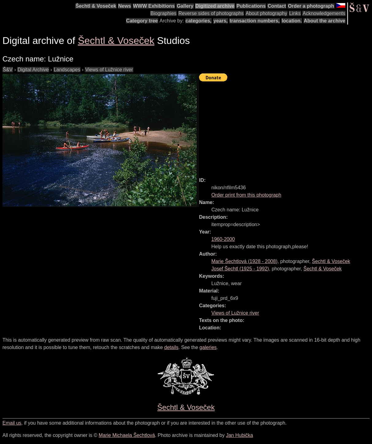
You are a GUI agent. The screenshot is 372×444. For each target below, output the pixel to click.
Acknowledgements (324, 13)
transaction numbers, (254, 20)
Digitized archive (214, 6)
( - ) (244, 261)
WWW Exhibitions (154, 6)
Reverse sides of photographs (211, 13)
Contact (277, 6)
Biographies (164, 13)
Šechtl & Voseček (96, 6)
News (124, 6)
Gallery (185, 6)
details (171, 347)
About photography (266, 13)
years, (220, 20)
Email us (11, 423)
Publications (251, 6)
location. (292, 20)
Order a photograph (311, 6)
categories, (198, 20)
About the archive (324, 20)
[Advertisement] (285, 127)
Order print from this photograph (246, 195)
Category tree (142, 20)
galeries (208, 347)
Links (294, 13)
